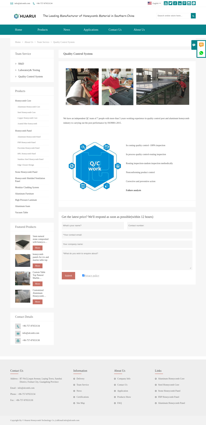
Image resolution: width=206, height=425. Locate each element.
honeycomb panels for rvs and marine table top (41, 257)
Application (122, 391)
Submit (68, 275)
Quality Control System (30, 76)
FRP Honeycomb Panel (27, 142)
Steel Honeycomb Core (27, 112)
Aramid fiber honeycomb (27, 124)
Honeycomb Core (23, 101)
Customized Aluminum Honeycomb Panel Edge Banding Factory (40, 293)
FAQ (119, 403)
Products (43, 29)
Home (18, 29)
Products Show (124, 397)
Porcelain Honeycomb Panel (29, 148)
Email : (13, 388)
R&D (21, 63)
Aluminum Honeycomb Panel (29, 137)
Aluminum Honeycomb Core (29, 107)
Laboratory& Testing (29, 70)
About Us (139, 29)
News (67, 29)
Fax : (12, 400)
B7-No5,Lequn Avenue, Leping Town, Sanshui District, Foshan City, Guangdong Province (41, 380)
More (37, 248)
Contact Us (115, 29)
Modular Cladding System (27, 187)
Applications (91, 29)
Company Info (123, 378)
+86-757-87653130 (31, 340)
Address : (14, 378)
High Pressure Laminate (26, 200)
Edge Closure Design (26, 165)
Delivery (80, 378)
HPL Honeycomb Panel (27, 154)
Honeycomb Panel (23, 131)
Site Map (81, 403)
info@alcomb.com (22, 3)
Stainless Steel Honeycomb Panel (30, 159)
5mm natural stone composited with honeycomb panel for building (40, 239)
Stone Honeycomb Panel (26, 172)
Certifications (83, 397)
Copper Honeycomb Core (27, 118)
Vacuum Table (21, 212)
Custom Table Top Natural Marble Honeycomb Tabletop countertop (39, 275)
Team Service (43, 42)
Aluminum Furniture (24, 194)
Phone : (13, 394)
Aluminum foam (22, 206)
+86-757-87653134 (44, 3)
